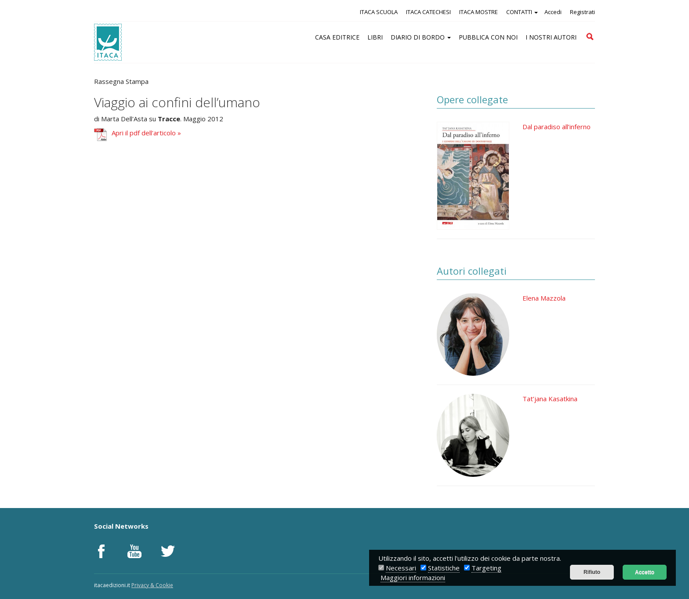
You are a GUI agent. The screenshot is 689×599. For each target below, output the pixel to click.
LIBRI (375, 37)
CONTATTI (522, 12)
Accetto (644, 572)
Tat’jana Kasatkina (549, 398)
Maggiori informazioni (413, 577)
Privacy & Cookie (152, 585)
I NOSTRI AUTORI (551, 37)
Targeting (486, 567)
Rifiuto (592, 572)
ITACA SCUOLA (379, 12)
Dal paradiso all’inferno (556, 126)
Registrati (582, 12)
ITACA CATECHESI (428, 12)
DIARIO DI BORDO (421, 37)
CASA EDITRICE (337, 37)
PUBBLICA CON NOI (488, 37)
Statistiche (444, 567)
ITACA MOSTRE (478, 12)
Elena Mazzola (544, 298)
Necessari (401, 567)
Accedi (553, 12)
